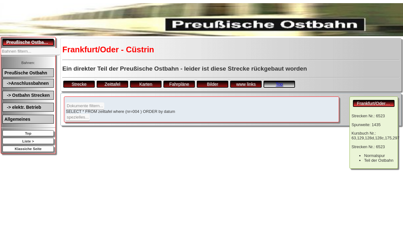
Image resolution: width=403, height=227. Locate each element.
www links (246, 84)
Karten (145, 84)
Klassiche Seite (28, 149)
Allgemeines (17, 119)
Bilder (212, 84)
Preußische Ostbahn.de (30, 42)
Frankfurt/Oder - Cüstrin (375, 103)
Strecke (78, 84)
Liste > (28, 141)
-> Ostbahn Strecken (27, 95)
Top (28, 133)
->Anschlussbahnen (26, 83)
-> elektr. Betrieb (22, 107)
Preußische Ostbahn (25, 72)
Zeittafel (112, 84)
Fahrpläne (179, 84)
